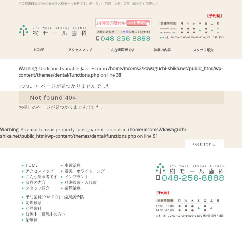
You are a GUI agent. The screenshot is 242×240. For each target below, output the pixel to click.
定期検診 (34, 202)
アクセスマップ (80, 49)
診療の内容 (162, 49)
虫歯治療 (73, 165)
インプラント (77, 176)
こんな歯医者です (121, 49)
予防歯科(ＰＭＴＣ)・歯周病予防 (55, 196)
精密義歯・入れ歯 (81, 182)
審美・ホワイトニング (85, 171)
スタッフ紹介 (203, 49)
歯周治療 (73, 188)
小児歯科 (34, 208)
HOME (39, 49)
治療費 (32, 219)
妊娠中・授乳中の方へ (46, 214)
